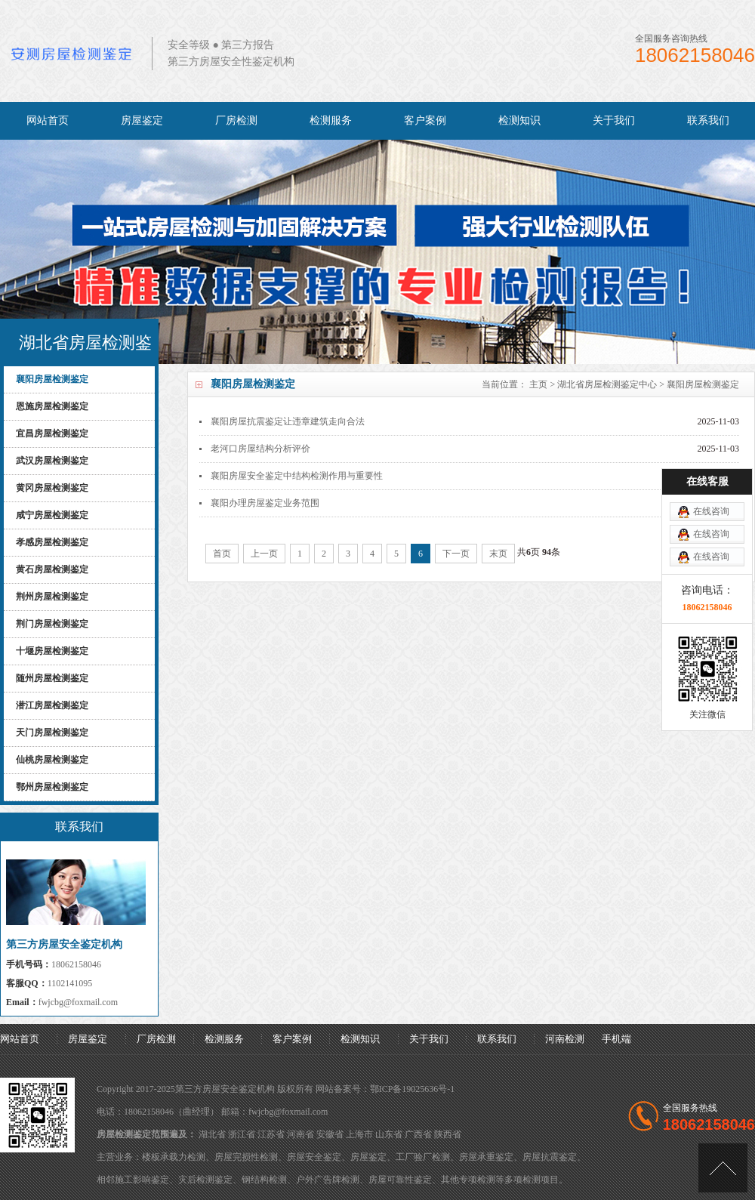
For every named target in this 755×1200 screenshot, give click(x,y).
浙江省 (241, 1134)
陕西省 (447, 1134)
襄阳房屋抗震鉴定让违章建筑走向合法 (288, 421)
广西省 (418, 1134)
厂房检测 (236, 120)
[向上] (722, 1167)
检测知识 (519, 120)
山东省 (388, 1134)
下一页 (456, 553)
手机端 (616, 1038)
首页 (222, 553)
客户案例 (425, 120)
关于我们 (614, 120)
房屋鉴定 (142, 120)
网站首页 (47, 120)
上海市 (359, 1134)
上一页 (264, 553)
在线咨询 (711, 461)
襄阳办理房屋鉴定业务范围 (265, 503)
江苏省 (271, 1134)
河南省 (300, 1134)
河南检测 (564, 1038)
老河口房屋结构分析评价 (260, 448)
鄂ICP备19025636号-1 (412, 1089)
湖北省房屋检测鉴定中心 (607, 384)
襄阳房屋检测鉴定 (703, 384)
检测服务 (331, 120)
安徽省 (330, 1134)
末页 (498, 553)
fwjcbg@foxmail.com (78, 1002)
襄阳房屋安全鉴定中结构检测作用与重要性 (297, 475)
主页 (538, 384)
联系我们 (708, 120)
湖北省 (212, 1134)
